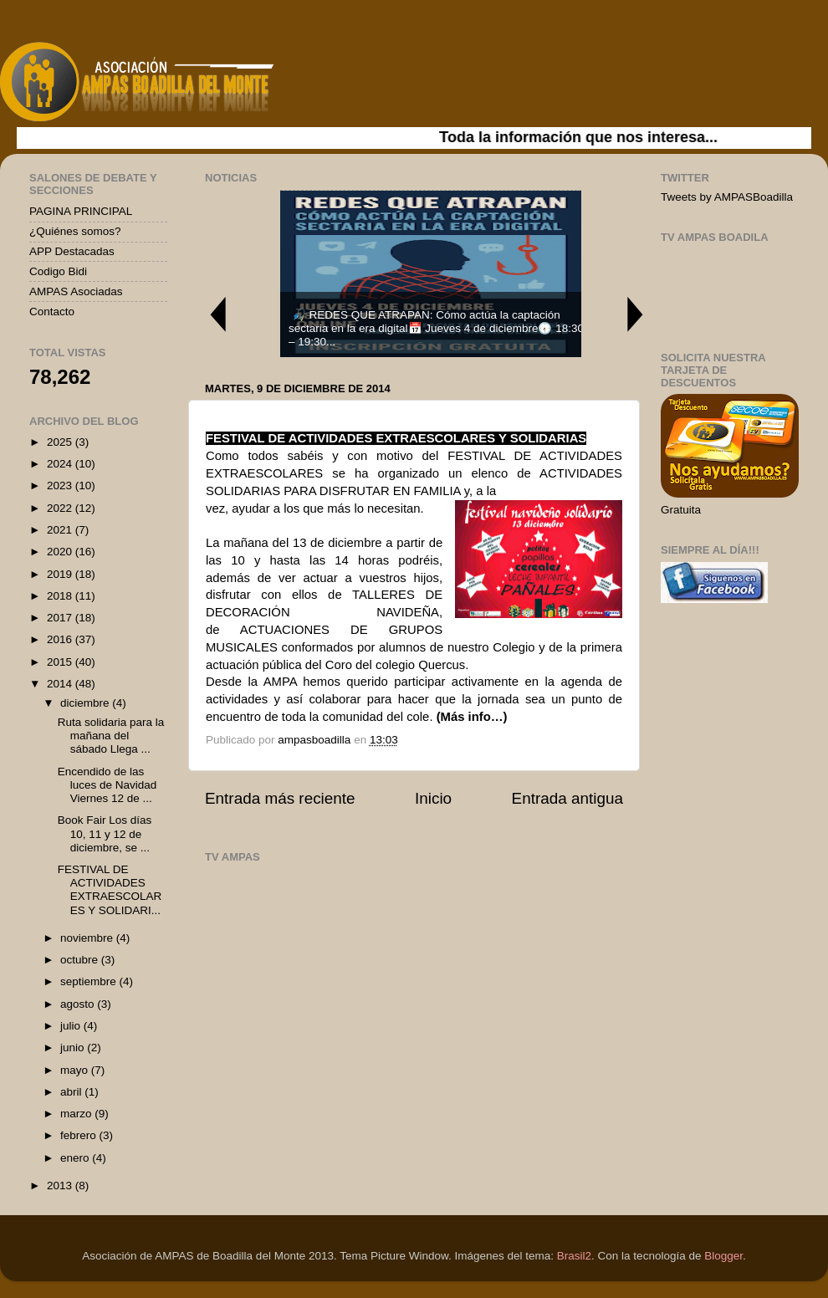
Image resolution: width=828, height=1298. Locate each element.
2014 (61, 683)
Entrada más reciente (280, 798)
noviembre (88, 938)
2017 (61, 617)
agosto (78, 1004)
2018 (61, 596)
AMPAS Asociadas (76, 291)
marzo (77, 1113)
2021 (61, 530)
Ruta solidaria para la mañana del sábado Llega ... (111, 735)
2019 (61, 574)
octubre (80, 959)
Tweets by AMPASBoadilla (727, 197)
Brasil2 (574, 1255)
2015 (61, 662)
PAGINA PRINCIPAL (80, 211)
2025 (61, 442)
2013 (61, 1185)
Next (635, 314)
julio (72, 1025)
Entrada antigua (567, 798)
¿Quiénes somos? (75, 231)
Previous (217, 314)
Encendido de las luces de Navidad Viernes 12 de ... (107, 785)
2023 (61, 485)
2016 (61, 639)
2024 (61, 463)
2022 (61, 508)
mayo (75, 1070)
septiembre (90, 981)
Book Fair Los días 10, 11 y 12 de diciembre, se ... (105, 833)
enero (76, 1158)
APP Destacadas (72, 251)
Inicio (433, 798)
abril (72, 1092)
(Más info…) (472, 716)
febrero (80, 1135)
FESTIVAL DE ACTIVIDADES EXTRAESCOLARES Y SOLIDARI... (110, 890)
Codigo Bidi (58, 271)
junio (73, 1047)
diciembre (86, 703)
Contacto (51, 311)
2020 (61, 551)
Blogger (723, 1255)
